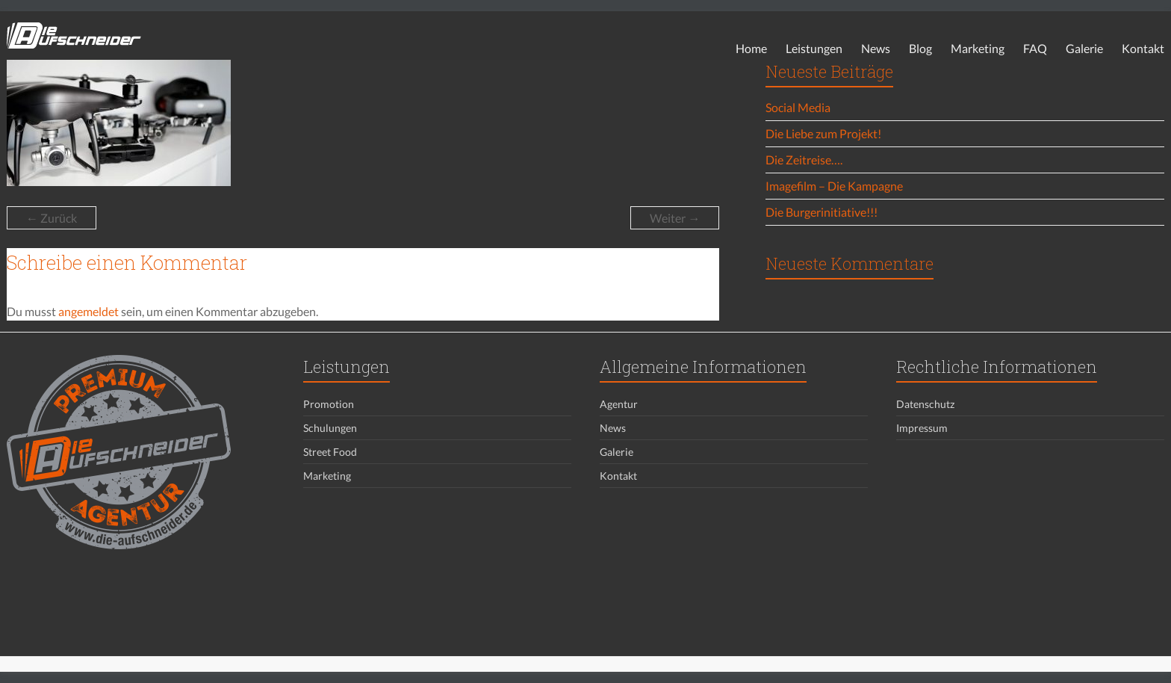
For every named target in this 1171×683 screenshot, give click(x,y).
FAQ (1035, 48)
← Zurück (51, 218)
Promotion (328, 404)
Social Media (797, 107)
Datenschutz (925, 404)
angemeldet (88, 311)
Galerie (1084, 48)
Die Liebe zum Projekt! (823, 133)
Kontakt (1143, 48)
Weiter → (675, 218)
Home (751, 48)
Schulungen (330, 427)
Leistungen (814, 48)
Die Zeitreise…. (803, 159)
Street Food (330, 451)
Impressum (922, 427)
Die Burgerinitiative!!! (821, 212)
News (875, 48)
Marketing (977, 48)
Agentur (619, 404)
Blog (920, 48)
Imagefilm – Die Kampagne (834, 186)
